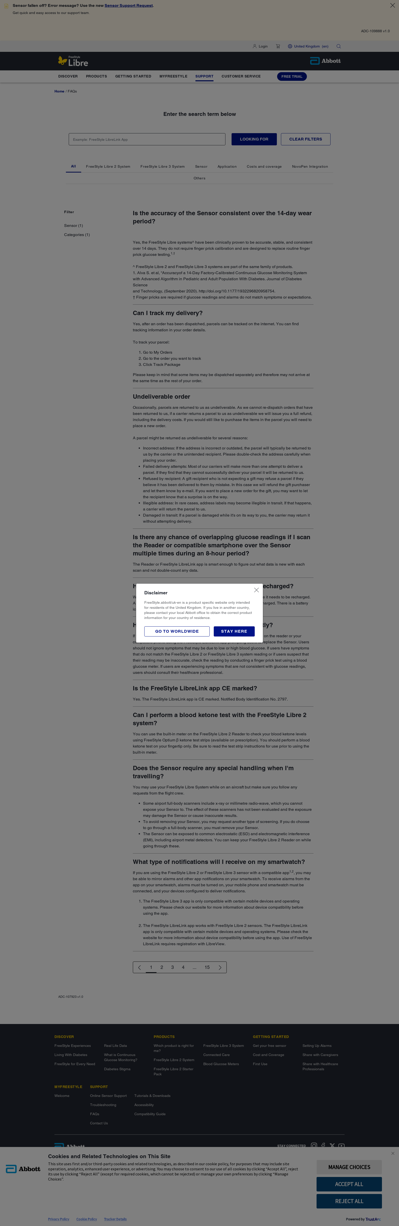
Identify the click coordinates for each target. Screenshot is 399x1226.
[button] (234, 631)
